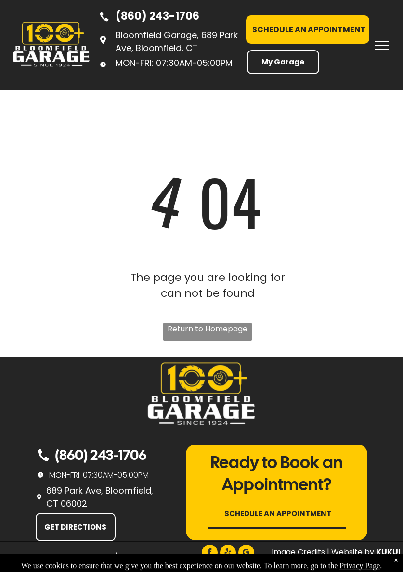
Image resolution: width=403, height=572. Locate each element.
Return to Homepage (207, 328)
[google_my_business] (246, 554)
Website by (352, 552)
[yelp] (228, 554)
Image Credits (298, 552)
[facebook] (210, 554)
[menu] (381, 45)
